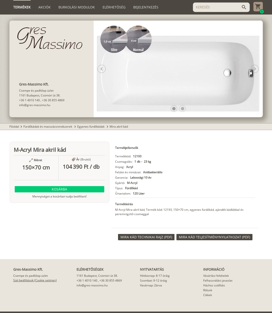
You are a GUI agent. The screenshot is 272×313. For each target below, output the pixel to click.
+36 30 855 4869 (53, 100)
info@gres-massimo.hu (34, 105)
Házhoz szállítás (214, 285)
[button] (174, 108)
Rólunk (207, 290)
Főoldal (14, 126)
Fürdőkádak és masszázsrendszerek (48, 126)
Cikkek (207, 295)
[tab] (22, 7)
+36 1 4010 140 (29, 100)
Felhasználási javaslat (217, 280)
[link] (146, 237)
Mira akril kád (119, 126)
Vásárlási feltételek (216, 276)
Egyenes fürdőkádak (91, 126)
